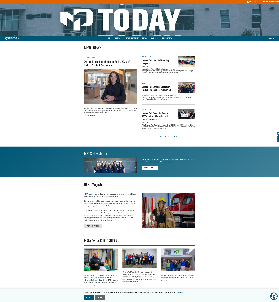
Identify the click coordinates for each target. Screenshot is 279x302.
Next (175, 136)
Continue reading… (90, 285)
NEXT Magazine (89, 194)
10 (172, 136)
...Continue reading (90, 115)
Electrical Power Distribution (103, 275)
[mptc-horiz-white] (12, 38)
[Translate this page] (270, 38)
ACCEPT (88, 297)
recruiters (173, 275)
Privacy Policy (180, 292)
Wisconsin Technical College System (96, 280)
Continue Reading (106, 220)
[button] (121, 38)
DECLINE (99, 297)
